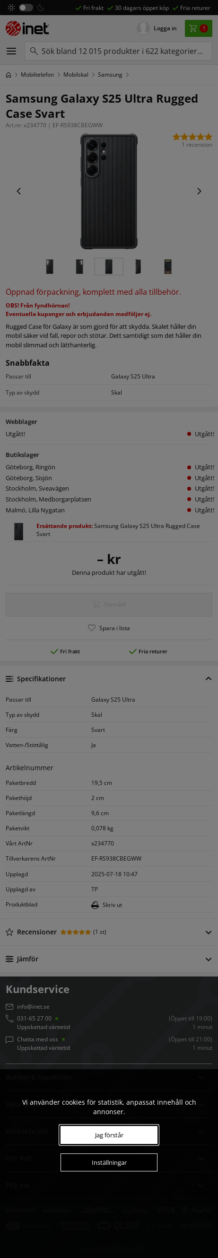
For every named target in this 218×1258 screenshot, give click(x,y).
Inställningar (109, 1162)
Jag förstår (109, 1135)
